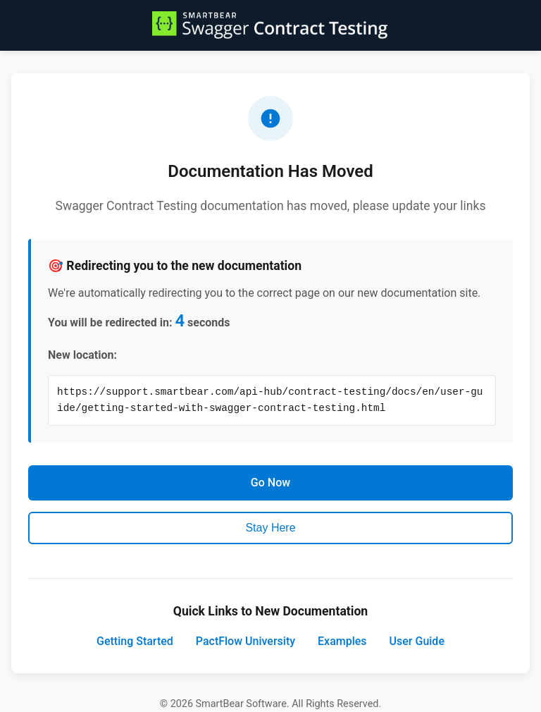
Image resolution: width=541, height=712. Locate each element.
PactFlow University (245, 641)
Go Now (270, 482)
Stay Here (270, 528)
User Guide (417, 641)
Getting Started (135, 641)
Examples (342, 641)
